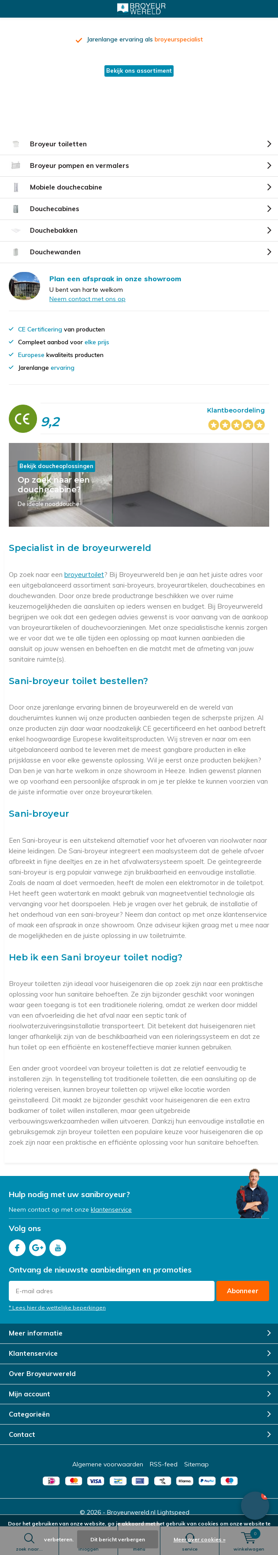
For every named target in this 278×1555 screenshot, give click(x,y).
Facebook (17, 1245)
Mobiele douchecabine (55, 187)
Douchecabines (44, 209)
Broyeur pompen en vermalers (69, 166)
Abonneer (243, 1291)
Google (37, 1245)
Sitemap (196, 1464)
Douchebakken (43, 230)
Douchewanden (45, 252)
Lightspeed (173, 1512)
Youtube (57, 1245)
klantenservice (111, 1209)
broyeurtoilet (84, 574)
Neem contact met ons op (87, 299)
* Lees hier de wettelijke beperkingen (57, 1307)
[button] (255, 1506)
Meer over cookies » (200, 1539)
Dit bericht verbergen (117, 1539)
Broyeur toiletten (48, 144)
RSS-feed (164, 1464)
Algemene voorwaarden (107, 1464)
